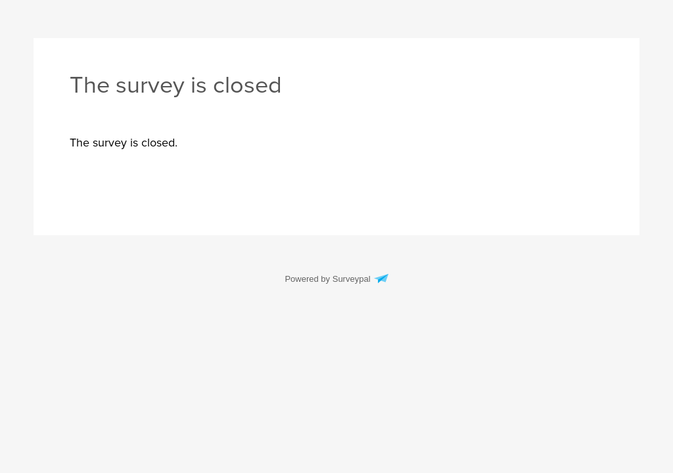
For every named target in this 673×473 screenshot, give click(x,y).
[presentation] (123, 142)
